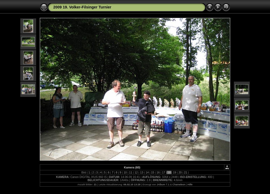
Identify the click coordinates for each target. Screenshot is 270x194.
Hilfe (189, 184)
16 (158, 172)
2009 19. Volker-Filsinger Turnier (82, 7)
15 (152, 172)
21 (185, 172)
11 (130, 172)
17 (163, 172)
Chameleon (178, 184)
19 (174, 172)
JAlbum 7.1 (163, 184)
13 (141, 172)
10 (125, 172)
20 (180, 172)
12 (136, 172)
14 (147, 172)
